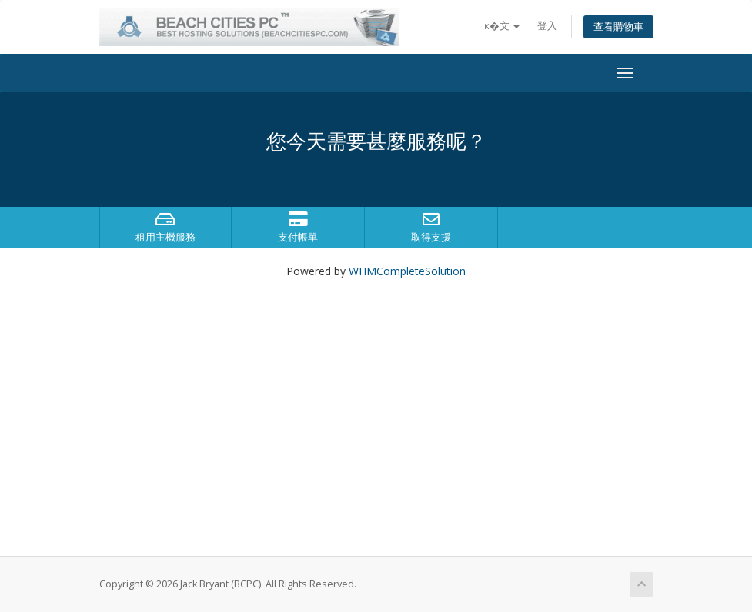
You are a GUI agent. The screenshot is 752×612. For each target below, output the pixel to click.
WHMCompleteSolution (407, 271)
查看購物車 (618, 26)
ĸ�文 (502, 25)
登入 (547, 25)
